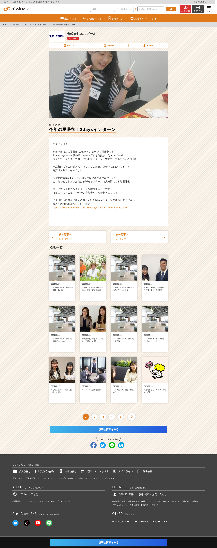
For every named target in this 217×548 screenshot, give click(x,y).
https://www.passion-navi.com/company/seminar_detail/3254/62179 (90, 207)
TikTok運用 (134, 505)
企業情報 (108, 45)
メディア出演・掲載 (46, 501)
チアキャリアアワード (121, 522)
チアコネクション (119, 505)
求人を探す (21, 471)
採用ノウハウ (146, 501)
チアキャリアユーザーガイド (102, 478)
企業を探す (67, 471)
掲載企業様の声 (118, 501)
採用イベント (133, 501)
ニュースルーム (28, 501)
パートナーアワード (159, 522)
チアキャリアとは (25, 494)
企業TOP (68, 45)
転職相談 (72, 478)
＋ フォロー (73, 38)
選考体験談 (30, 478)
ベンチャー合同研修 (180, 501)
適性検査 (144, 471)
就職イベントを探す (94, 471)
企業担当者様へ (205, 2)
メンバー (148, 45)
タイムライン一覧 (40, 24)
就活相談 (62, 478)
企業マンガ (83, 478)
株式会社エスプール (20, 24)
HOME (5, 24)
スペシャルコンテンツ (47, 478)
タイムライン (122, 471)
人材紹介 (195, 501)
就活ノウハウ (18, 478)
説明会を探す (44, 471)
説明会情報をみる (109, 429)
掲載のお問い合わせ (152, 494)
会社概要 (16, 501)
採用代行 (154, 505)
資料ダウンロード (162, 501)
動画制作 (144, 505)
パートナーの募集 (140, 522)
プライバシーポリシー (66, 501)
